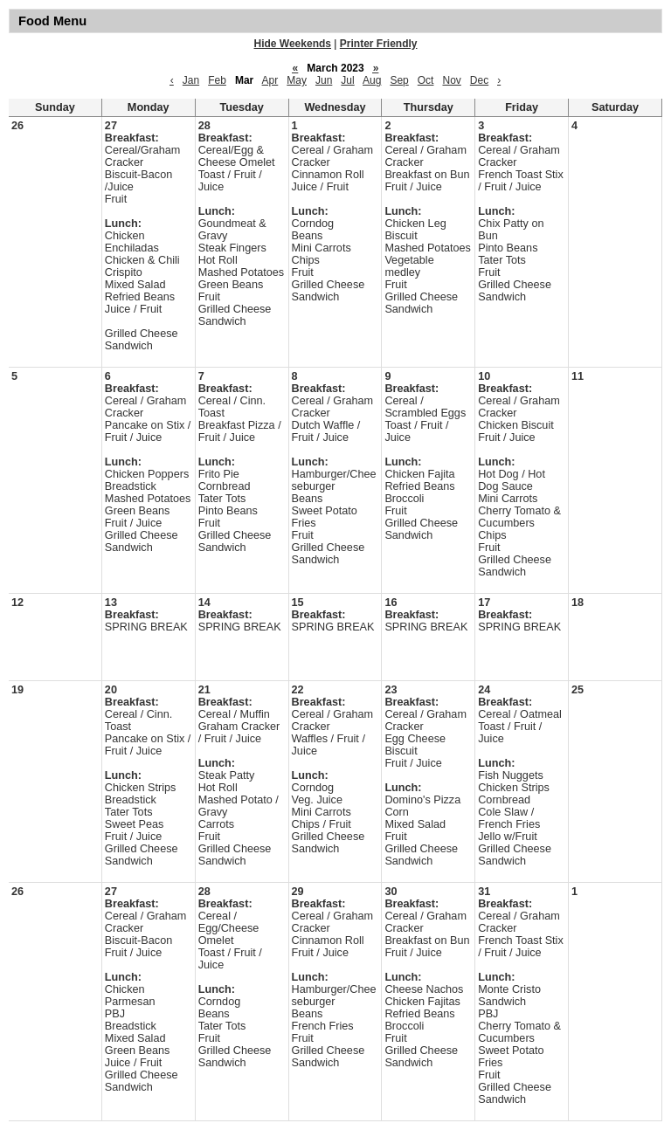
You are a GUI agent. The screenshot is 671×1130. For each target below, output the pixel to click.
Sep (399, 80)
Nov (451, 80)
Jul (347, 80)
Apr (270, 80)
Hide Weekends (292, 44)
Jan (191, 80)
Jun (323, 80)
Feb (217, 80)
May (297, 80)
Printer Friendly (379, 44)
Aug (372, 80)
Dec (479, 80)
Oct (426, 80)
